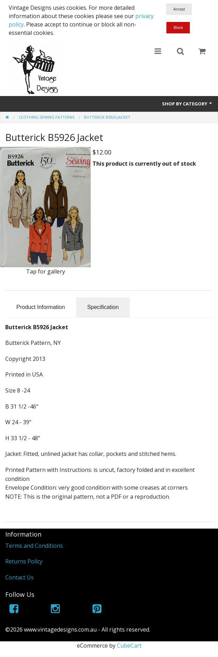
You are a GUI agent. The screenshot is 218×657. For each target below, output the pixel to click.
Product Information (40, 307)
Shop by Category (187, 104)
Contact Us (19, 577)
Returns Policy (23, 561)
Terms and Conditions (34, 545)
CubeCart (129, 645)
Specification (103, 307)
